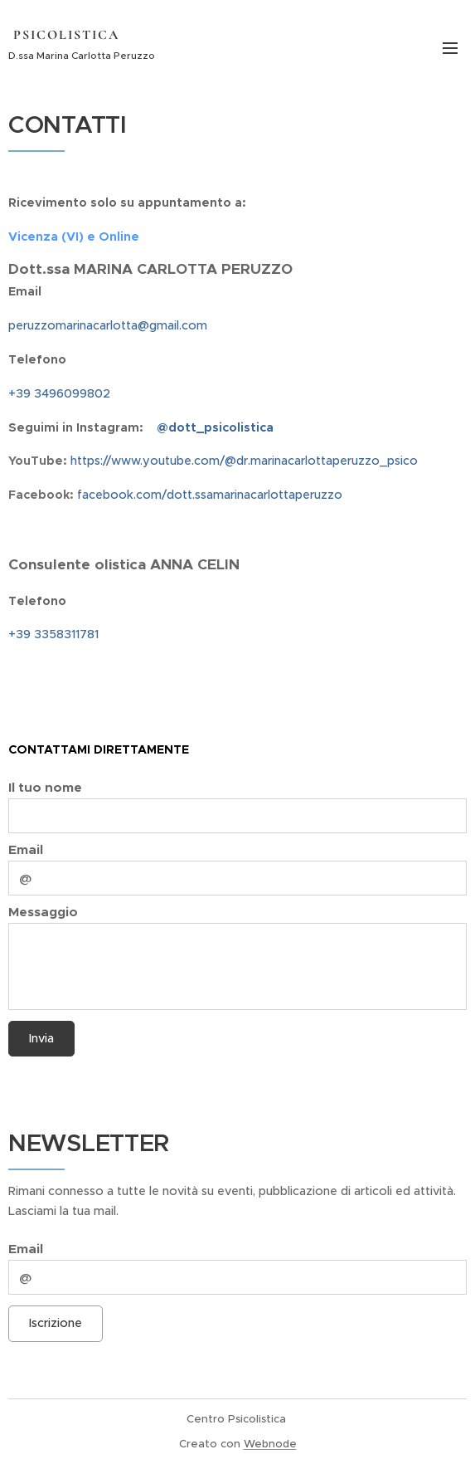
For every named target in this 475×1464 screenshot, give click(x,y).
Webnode (270, 1444)
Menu (450, 48)
